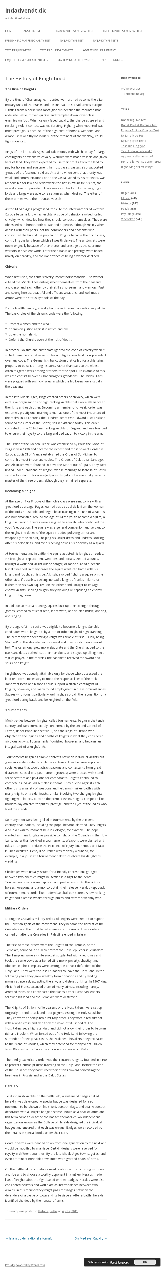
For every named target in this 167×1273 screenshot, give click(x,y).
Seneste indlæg (112, 60)
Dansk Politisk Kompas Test (75, 31)
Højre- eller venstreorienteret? (26, 60)
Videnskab (128, 219)
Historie (43, 1211)
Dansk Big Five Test (34, 31)
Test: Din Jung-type (18, 50)
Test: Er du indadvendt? (56, 50)
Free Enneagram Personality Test (27, 40)
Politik (53, 1211)
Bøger (125, 193)
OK (145, 1262)
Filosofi (125, 198)
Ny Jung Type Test (72, 40)
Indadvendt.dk (25, 10)
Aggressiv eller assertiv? (99, 50)
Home (9, 31)
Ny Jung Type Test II (106, 40)
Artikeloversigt (130, 88)
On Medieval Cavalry (91, 1238)
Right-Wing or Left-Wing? (75, 60)
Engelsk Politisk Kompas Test (122, 31)
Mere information (119, 1262)
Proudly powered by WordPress (25, 1265)
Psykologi (127, 214)
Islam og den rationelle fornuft (28, 1238)
